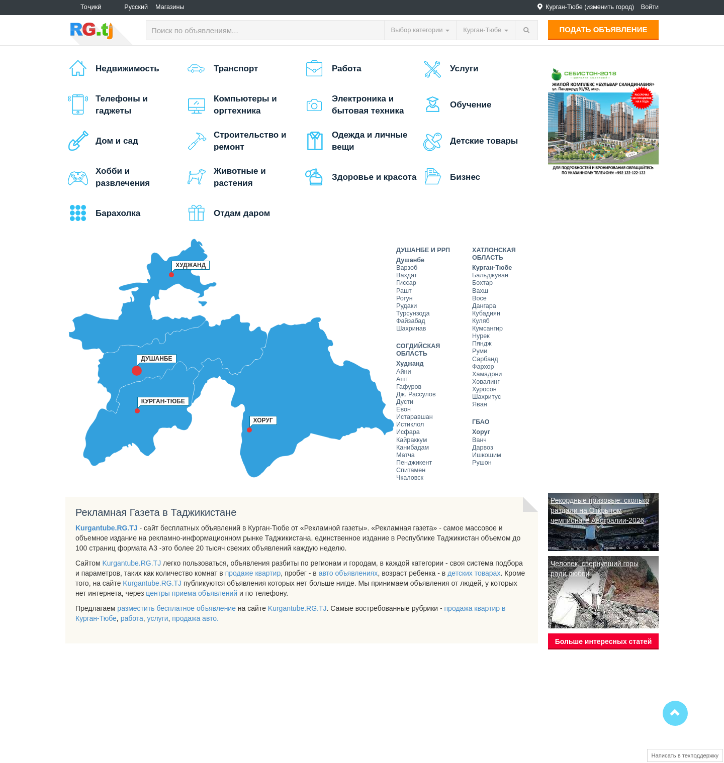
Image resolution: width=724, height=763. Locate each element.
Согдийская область (418, 350)
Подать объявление (604, 29)
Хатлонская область (494, 254)
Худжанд (410, 363)
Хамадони (487, 374)
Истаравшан (414, 416)
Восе (479, 298)
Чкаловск (409, 477)
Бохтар (482, 282)
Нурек (481, 336)
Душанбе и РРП (423, 250)
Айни (403, 371)
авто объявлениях (348, 573)
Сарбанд (485, 359)
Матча (405, 455)
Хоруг (481, 431)
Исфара (408, 431)
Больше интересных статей (603, 641)
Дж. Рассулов (416, 394)
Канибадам (412, 447)
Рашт (404, 290)
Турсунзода (412, 313)
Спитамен (410, 470)
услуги (157, 618)
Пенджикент (414, 462)
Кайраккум (411, 440)
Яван (479, 404)
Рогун (404, 298)
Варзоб (406, 267)
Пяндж (482, 343)
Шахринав (411, 328)
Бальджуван (490, 275)
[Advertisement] (603, 334)
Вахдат (406, 275)
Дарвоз (482, 447)
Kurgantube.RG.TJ (106, 528)
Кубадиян (486, 313)
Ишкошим (486, 455)
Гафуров (408, 386)
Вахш (480, 290)
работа (132, 618)
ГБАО (480, 421)
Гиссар (406, 282)
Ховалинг (486, 381)
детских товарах (473, 573)
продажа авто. (195, 618)
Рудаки (406, 305)
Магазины (170, 7)
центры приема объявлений (191, 593)
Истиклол (410, 424)
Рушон (482, 462)
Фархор (483, 366)
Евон (403, 409)
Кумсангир (487, 328)
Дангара (484, 305)
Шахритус (486, 396)
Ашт (402, 379)
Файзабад (410, 320)
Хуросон (484, 389)
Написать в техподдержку (685, 755)
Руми (479, 351)
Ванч (479, 440)
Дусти (404, 401)
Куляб (481, 320)
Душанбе (410, 260)
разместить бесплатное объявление (176, 608)
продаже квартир (253, 573)
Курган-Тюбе (492, 267)
